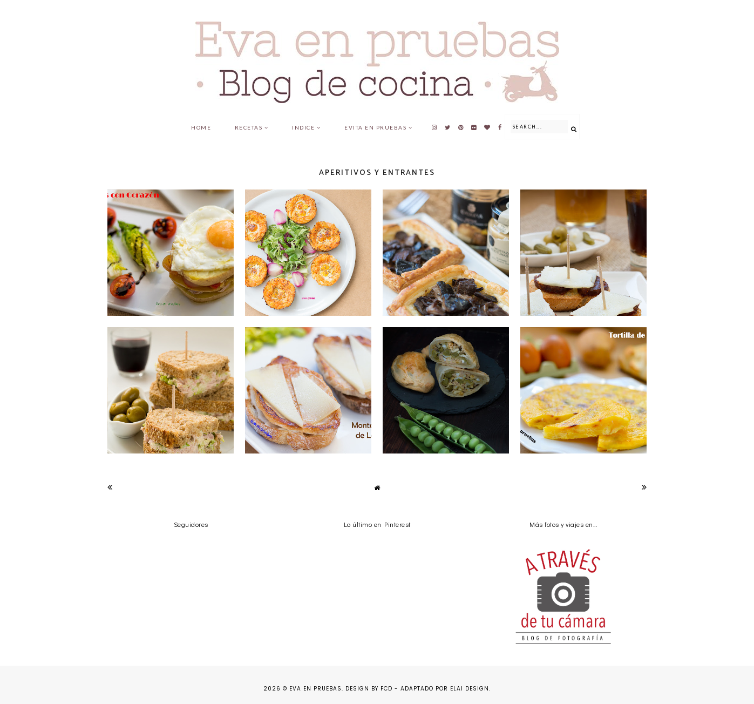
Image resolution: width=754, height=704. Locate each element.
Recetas (249, 127)
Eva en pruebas (315, 689)
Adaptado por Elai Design (444, 689)
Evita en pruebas (375, 127)
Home (201, 127)
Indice (303, 127)
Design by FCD (368, 689)
